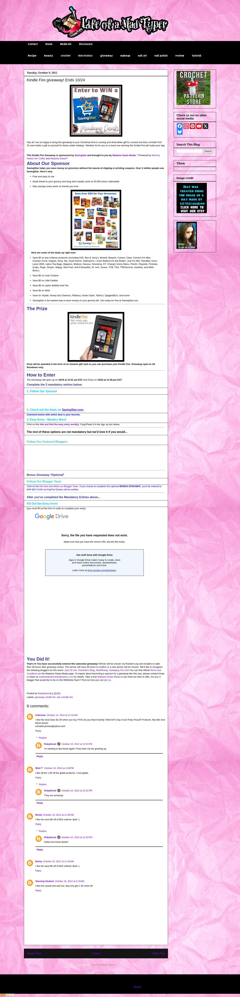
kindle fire (51, 697)
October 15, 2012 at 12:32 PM (77, 837)
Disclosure (86, 43)
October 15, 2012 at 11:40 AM (58, 861)
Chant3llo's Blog (86, 670)
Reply (38, 730)
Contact (33, 43)
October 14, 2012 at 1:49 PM (59, 768)
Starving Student (44, 881)
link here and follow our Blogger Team (59, 486)
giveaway (106, 55)
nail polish (161, 55)
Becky (38, 814)
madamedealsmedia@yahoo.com (56, 676)
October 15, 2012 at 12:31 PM (77, 744)
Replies (43, 737)
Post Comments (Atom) (103, 964)
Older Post (158, 953)
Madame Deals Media (124, 155)
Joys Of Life (70, 670)
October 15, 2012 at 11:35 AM (58, 814)
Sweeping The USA (119, 670)
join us (107, 680)
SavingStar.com (72, 409)
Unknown (40, 715)
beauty (48, 55)
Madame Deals (58, 158)
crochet (65, 55)
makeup (125, 55)
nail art (142, 55)
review (179, 55)
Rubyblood (50, 744)
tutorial (196, 55)
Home (48, 43)
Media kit (65, 43)
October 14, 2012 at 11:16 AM (62, 715)
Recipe (32, 55)
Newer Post (34, 953)
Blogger (137, 986)
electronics (85, 55)
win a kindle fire (65, 697)
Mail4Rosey (102, 670)
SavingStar (81, 155)
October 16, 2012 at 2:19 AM (69, 881)
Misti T (39, 768)
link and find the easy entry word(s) (59, 424)
